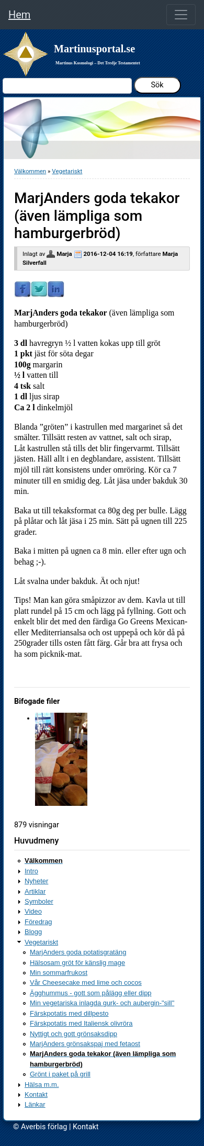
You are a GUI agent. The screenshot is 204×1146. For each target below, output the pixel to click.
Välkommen (30, 171)
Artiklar (35, 891)
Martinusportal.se (94, 48)
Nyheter (36, 881)
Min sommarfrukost (58, 972)
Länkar (35, 1104)
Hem (19, 14)
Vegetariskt (67, 171)
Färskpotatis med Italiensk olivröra (81, 1023)
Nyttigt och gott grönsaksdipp (73, 1034)
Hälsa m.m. (42, 1084)
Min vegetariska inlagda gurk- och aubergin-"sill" (102, 1003)
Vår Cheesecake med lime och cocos (86, 982)
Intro (31, 871)
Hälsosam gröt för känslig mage (77, 963)
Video (33, 911)
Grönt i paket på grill (60, 1074)
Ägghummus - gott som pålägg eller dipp (91, 993)
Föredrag (38, 922)
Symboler (39, 901)
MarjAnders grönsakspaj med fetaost (85, 1044)
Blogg (33, 932)
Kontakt (36, 1094)
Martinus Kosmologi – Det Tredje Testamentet (97, 63)
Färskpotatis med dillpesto (69, 1013)
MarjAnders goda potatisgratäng (78, 952)
